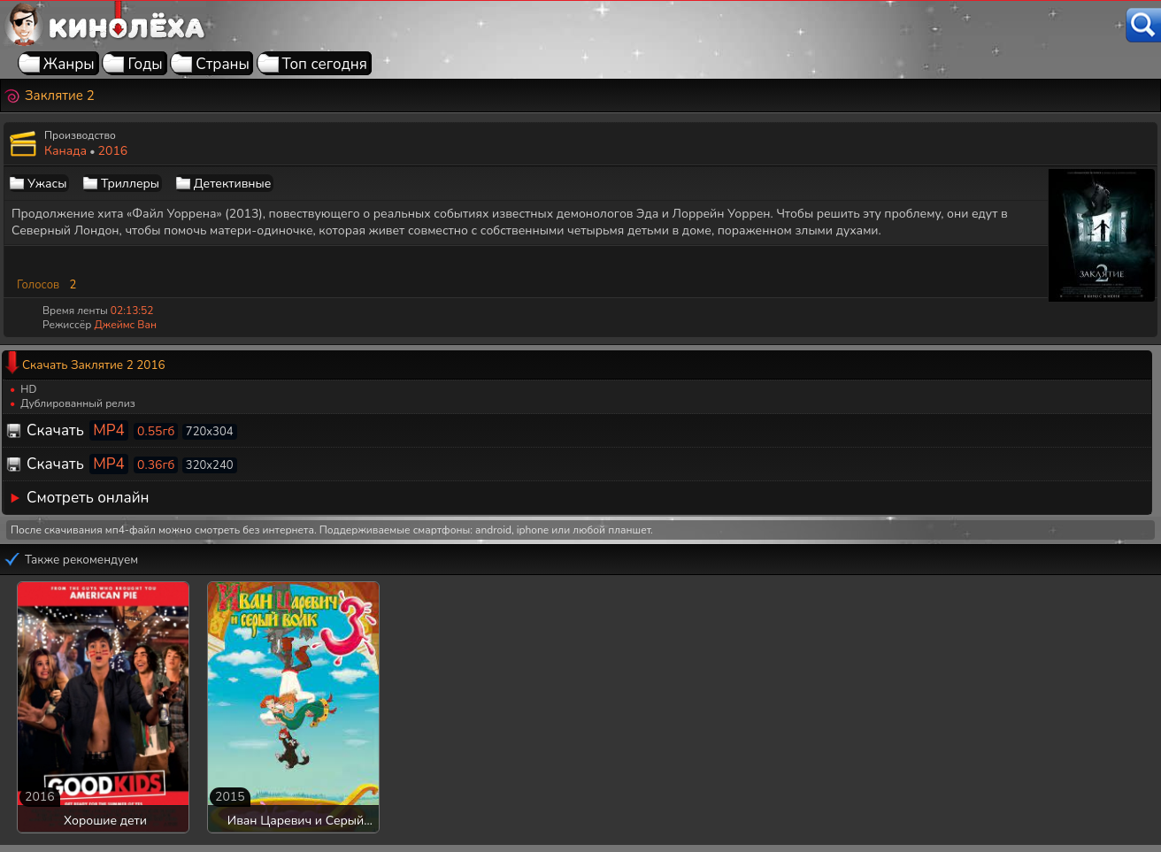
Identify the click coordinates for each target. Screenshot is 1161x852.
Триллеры (130, 183)
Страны (223, 64)
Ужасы (46, 183)
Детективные (233, 183)
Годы (144, 64)
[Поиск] (1143, 25)
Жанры (69, 64)
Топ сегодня (324, 64)
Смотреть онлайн (88, 497)
